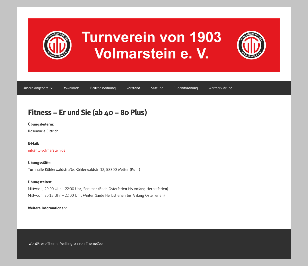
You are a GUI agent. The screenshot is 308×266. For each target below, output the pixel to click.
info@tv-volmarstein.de (46, 150)
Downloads (70, 88)
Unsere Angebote (38, 88)
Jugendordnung (186, 88)
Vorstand (133, 88)
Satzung (157, 88)
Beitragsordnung (103, 88)
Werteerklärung (220, 88)
